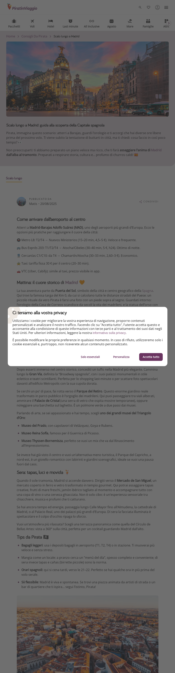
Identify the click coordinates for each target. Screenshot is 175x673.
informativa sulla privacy (109, 333)
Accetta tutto (151, 357)
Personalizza (121, 357)
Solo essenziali (90, 357)
